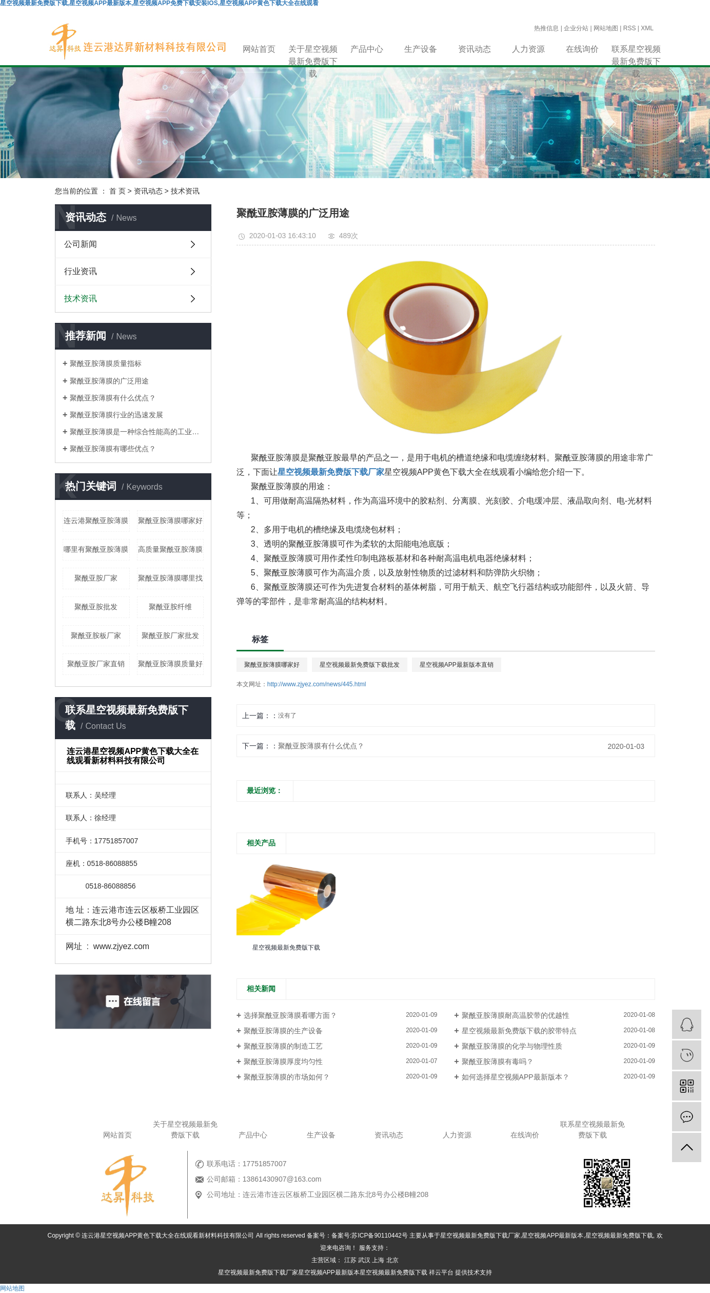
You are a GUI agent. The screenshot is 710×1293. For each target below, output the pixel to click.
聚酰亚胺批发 (95, 607)
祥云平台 (441, 1272)
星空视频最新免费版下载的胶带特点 (519, 1031)
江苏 (350, 1260)
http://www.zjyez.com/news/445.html (316, 684)
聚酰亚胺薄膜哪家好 (170, 520)
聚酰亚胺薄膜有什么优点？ (113, 398)
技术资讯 (185, 191)
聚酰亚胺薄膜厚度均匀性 (283, 1061)
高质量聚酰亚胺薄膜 (170, 549)
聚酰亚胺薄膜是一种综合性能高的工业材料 (137, 432)
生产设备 (420, 49)
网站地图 (606, 28)
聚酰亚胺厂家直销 (96, 664)
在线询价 (582, 49)
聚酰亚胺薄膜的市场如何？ (287, 1077)
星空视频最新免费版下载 (619, 1235)
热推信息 (546, 28)
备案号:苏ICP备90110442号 (369, 1235)
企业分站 (576, 28)
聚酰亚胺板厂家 (96, 635)
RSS (629, 28)
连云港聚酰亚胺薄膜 (96, 520)
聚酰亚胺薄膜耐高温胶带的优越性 (515, 1015)
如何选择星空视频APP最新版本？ (515, 1077)
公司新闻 (80, 244)
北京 (392, 1260)
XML (647, 28)
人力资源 (528, 49)
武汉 (364, 1260)
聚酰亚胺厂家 (95, 578)
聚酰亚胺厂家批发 (170, 635)
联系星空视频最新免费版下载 (636, 50)
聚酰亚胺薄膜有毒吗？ (498, 1061)
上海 (378, 1260)
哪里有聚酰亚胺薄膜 (96, 549)
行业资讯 (80, 271)
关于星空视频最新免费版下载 (313, 50)
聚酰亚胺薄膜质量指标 (106, 363)
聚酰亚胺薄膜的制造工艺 (283, 1046)
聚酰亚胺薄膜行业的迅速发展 (116, 415)
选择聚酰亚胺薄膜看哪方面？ (290, 1015)
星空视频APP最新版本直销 (457, 664)
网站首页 (259, 49)
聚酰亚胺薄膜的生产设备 (283, 1031)
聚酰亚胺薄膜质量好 (170, 664)
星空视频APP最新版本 (552, 1235)
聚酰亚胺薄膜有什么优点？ (321, 746)
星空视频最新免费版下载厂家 (480, 1235)
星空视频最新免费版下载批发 (360, 664)
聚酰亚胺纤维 (170, 607)
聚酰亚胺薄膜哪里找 (170, 578)
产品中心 (366, 49)
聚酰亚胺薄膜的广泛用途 (109, 381)
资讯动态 (474, 49)
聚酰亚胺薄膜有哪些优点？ (113, 449)
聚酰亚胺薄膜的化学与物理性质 (512, 1046)
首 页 (117, 191)
